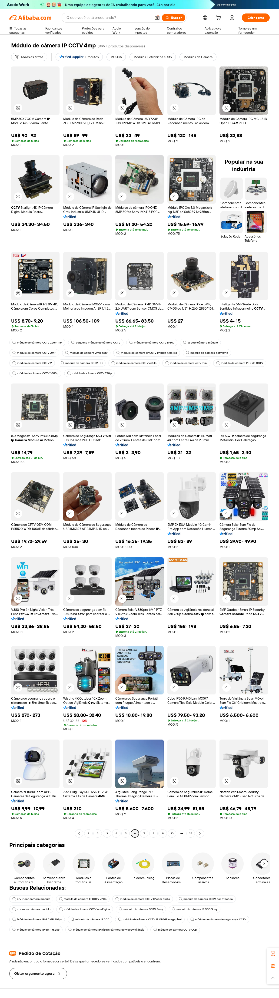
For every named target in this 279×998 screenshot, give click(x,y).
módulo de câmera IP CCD (90, 919)
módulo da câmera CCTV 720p (89, 373)
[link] (273, 954)
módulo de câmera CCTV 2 (32, 363)
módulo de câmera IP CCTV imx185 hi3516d (146, 353)
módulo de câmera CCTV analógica (84, 909)
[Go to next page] (200, 833)
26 (190, 833)
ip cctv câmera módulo (200, 342)
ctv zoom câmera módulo (31, 909)
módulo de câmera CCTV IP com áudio (142, 899)
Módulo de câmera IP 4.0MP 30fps (37, 919)
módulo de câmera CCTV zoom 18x (37, 342)
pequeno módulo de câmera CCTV (95, 342)
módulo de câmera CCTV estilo (133, 363)
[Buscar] (173, 17)
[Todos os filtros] (29, 57)
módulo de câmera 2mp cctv (86, 353)
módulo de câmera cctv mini (186, 363)
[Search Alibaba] (108, 17)
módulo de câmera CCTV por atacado (206, 899)
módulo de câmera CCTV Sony (141, 909)
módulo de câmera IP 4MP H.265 (36, 930)
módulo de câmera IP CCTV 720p (82, 899)
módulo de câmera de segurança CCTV (218, 919)
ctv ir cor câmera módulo (31, 899)
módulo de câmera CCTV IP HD (151, 342)
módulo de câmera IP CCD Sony (194, 909)
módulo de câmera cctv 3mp (207, 353)
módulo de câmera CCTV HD (82, 363)
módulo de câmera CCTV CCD (175, 930)
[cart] (219, 18)
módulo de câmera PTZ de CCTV (239, 363)
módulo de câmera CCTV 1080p (35, 373)
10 (172, 833)
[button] (157, 17)
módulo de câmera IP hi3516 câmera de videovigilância (106, 930)
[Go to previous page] (79, 833)
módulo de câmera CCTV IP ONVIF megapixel (150, 919)
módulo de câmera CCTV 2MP (34, 353)
